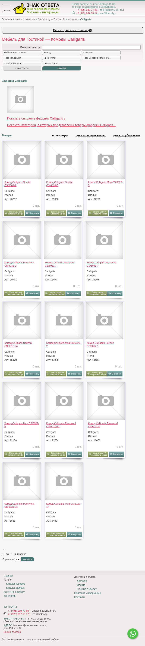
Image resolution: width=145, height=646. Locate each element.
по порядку (60, 135)
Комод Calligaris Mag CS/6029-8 (21, 425)
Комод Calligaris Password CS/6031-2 (19, 264)
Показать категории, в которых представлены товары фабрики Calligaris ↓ (61, 125)
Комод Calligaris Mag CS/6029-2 (63, 344)
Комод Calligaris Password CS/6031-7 (101, 264)
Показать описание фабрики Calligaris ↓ (36, 118)
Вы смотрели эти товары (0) (72, 30)
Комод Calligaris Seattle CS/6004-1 (17, 184)
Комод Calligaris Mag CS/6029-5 (105, 184)
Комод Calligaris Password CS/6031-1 (103, 425)
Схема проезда (12, 632)
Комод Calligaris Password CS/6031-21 (19, 505)
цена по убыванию (126, 135)
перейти (27, 559)
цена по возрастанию (91, 135)
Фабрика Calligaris (14, 80)
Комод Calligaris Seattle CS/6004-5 (59, 184)
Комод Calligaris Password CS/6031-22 (61, 425)
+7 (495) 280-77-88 (86, 9)
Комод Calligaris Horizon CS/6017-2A (18, 344)
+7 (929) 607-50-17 (86, 13)
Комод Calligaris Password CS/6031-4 (59, 264)
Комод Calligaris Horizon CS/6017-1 (100, 344)
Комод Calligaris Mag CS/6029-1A (63, 505)
